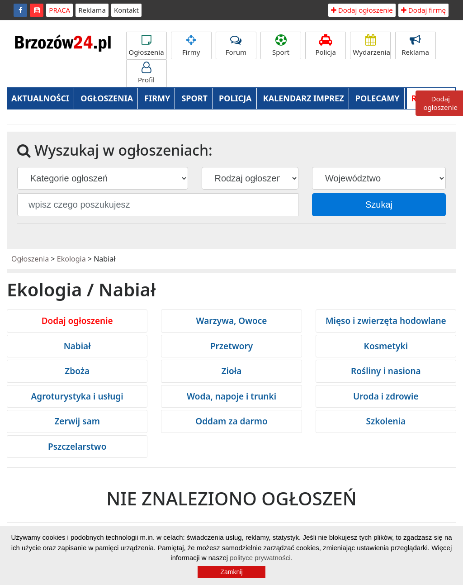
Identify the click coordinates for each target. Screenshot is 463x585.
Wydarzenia (371, 45)
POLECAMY (377, 98)
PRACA (59, 9)
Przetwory (231, 346)
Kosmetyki (386, 346)
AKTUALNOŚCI (40, 98)
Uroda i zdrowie (386, 396)
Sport (280, 45)
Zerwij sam (77, 421)
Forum (236, 45)
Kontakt (126, 9)
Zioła (232, 371)
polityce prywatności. (261, 557)
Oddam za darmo (231, 421)
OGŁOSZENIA (106, 98)
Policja (325, 45)
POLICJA (235, 98)
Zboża (77, 371)
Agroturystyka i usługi (77, 396)
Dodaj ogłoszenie (362, 9)
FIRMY (157, 98)
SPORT (194, 98)
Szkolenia (386, 421)
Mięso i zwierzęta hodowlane (386, 321)
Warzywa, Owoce (231, 321)
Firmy (191, 45)
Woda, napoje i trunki (231, 396)
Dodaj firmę (423, 9)
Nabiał (77, 346)
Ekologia (71, 259)
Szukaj (378, 204)
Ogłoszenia (146, 45)
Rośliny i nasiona (386, 371)
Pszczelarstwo (77, 446)
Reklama (92, 9)
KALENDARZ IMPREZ (303, 98)
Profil (146, 73)
